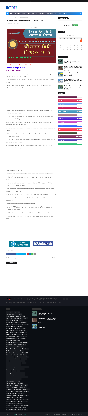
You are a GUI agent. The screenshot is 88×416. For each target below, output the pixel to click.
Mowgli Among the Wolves (11, 352)
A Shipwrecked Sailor (10, 316)
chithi (15, 328)
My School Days (18, 356)
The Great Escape (25, 389)
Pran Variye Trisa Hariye (10, 367)
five (71, 144)
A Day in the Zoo (9, 312)
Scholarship (71, 133)
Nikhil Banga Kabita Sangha (11, 358)
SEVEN (71, 126)
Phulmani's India (9, 365)
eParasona (9, 23)
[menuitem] (7, 13)
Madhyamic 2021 (20, 346)
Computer (71, 97)
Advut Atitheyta (18, 316)
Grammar (71, 104)
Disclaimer (25, 1)
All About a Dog (9, 318)
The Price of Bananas (19, 397)
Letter (9, 250)
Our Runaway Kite (21, 360)
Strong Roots (14, 375)
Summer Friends (21, 375)
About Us (11, 1)
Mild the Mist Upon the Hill (11, 350)
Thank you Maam (18, 379)
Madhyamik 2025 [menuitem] (49, 13)
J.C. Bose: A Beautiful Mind (22, 342)
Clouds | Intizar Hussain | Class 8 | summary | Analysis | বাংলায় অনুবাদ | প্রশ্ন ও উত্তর (73, 81)
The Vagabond (19, 403)
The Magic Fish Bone (18, 391)
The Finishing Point (17, 389)
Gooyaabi (24, 414)
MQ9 (21, 354)
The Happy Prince (9, 391)
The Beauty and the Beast (11, 383)
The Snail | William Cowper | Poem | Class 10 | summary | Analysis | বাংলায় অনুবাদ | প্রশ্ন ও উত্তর (73, 87)
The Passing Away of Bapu (11, 395)
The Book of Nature (23, 385)
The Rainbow (8, 399)
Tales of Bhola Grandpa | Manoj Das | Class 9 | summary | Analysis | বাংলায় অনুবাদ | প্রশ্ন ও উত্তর (72, 61)
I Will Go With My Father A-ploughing (13, 340)
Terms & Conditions (17, 1)
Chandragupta (19, 326)
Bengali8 (16, 322)
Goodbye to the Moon (10, 336)
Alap (24, 316)
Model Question (71, 111)
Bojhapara (8, 324)
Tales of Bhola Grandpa (10, 377)
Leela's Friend (8, 346)
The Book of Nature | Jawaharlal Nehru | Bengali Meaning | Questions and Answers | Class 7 (73, 74)
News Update (25, 356)
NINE (71, 115)
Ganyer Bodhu (13, 334)
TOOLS (7, 407)
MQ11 (23, 352)
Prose (27, 367)
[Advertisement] (31, 99)
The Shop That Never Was (11, 401)
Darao (7, 330)
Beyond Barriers (23, 322)
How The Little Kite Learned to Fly (12, 338)
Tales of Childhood (20, 377)
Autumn (20, 320)
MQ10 (19, 352)
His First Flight (24, 336)
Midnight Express (25, 348)
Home (7, 1)
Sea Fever (14, 371)
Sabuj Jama (22, 369)
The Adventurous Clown (10, 381)
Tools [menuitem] (64, 13)
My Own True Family (10, 356)
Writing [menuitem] (23, 13)
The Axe (18, 381)
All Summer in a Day (17, 318)
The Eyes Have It (9, 389)
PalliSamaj (8, 362)
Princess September (20, 367)
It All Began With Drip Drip (11, 342)
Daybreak (12, 330)
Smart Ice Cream (22, 373)
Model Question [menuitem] (32, 13)
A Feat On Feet (17, 312)
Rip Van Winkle (15, 369)
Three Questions (16, 405)
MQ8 (17, 354)
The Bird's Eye (20, 383)
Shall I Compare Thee (10, 373)
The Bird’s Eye (8, 385)
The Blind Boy (15, 385)
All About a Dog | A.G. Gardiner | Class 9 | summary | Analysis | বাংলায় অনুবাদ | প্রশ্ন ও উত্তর (73, 68)
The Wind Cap (9, 405)
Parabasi (13, 362)
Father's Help (21, 332)
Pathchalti (24, 362)
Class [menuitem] (11, 13)
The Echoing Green (22, 387)
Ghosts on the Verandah (22, 334)
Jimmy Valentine (9, 344)
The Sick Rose (19, 401)
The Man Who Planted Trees (11, 393)
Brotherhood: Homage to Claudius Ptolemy (20, 324)
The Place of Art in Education (23, 395)
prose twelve (8, 369)
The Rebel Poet (15, 399)
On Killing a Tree (13, 360)
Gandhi (7, 334)
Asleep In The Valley (14, 320)
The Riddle (22, 399)
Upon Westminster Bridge (11, 409)
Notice (71, 118)
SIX (71, 129)
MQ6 (11, 354)
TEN (71, 136)
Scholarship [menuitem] (58, 13)
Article (7, 320)
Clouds (18, 328)
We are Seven (20, 409)
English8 (11, 332)
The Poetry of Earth (9, 397)
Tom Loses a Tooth (24, 405)
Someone (8, 375)
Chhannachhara (9, 328)
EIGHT (71, 100)
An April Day (25, 318)
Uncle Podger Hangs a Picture (20, 407)
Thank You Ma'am (9, 379)
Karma (15, 344)
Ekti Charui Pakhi (22, 330)
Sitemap (35, 1)
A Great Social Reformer (10, 314)
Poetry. (19, 365)
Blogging (14, 414)
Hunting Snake (22, 338)
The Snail (25, 401)
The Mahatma (26, 391)
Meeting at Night (9, 348)
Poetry (15, 365)
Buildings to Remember (10, 326)
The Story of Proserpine (10, 403)
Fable (16, 332)
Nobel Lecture (24, 358)
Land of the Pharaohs (22, 344)
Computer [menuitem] (41, 13)
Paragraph (71, 122)
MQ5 (7, 354)
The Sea (27, 399)
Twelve (12, 407)
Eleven (7, 332)
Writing (10, 17)
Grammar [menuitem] (17, 13)
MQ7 (14, 354)
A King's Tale (19, 314)
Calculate (75, 25)
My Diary (25, 354)
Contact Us (41, 1)
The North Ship (21, 393)
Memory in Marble (17, 348)
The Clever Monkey (14, 387)
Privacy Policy (30, 1)
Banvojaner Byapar (9, 322)
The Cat (7, 387)
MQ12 (26, 352)
